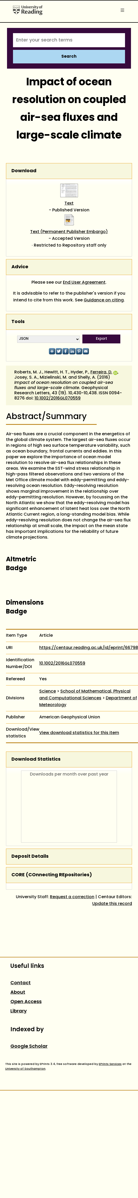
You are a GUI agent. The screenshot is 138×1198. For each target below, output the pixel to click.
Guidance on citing (104, 300)
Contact (20, 983)
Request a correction (72, 897)
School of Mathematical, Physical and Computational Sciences (84, 695)
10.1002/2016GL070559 (58, 398)
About (17, 992)
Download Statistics (36, 759)
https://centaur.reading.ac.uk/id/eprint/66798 (88, 648)
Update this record (112, 904)
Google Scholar (29, 1046)
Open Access (26, 1002)
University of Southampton (25, 1068)
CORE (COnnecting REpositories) (51, 875)
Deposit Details (30, 857)
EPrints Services (110, 1064)
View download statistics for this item (79, 733)
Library (18, 1011)
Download (23, 171)
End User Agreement (84, 282)
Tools (18, 322)
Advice (19, 267)
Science (47, 691)
